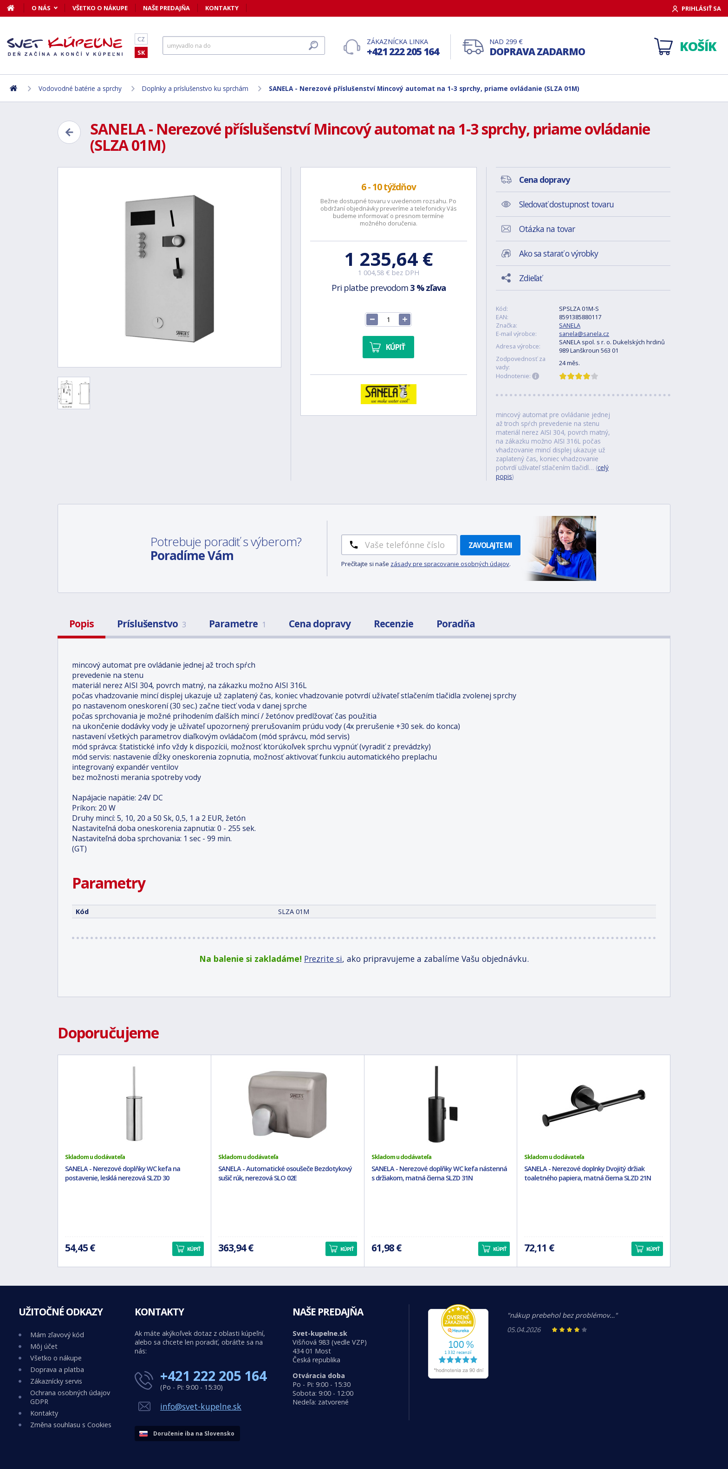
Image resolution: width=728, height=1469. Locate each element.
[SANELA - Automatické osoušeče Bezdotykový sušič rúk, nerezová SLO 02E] (287, 1104)
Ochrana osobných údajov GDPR (70, 1397)
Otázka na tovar (547, 228)
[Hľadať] (243, 45)
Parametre (237, 623)
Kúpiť (395, 347)
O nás (41, 8)
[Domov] (15, 8)
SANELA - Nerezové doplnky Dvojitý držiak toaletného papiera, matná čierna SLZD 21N (587, 1173)
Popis (81, 623)
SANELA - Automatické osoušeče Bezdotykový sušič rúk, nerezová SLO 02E (285, 1173)
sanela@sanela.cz (584, 333)
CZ (141, 39)
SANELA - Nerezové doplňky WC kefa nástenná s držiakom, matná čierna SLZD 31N (439, 1173)
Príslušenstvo (151, 623)
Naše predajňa (166, 8)
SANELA (569, 325)
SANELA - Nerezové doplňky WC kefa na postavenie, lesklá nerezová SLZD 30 (122, 1173)
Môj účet (44, 1346)
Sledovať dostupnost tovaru (566, 204)
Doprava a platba (57, 1369)
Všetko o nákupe (100, 8)
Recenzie (393, 623)
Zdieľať (530, 277)
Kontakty (222, 8)
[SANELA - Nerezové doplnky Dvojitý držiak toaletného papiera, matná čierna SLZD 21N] (593, 1104)
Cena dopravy (320, 623)
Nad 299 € (537, 47)
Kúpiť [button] (193, 1248)
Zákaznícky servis (56, 1381)
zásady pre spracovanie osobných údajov (449, 564)
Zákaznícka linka (403, 47)
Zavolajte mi (490, 545)
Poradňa (455, 623)
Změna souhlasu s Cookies (70, 1424)
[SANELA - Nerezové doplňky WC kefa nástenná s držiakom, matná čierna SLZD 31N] (440, 1104)
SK (141, 52)
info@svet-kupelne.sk (200, 1406)
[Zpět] (69, 132)
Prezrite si (323, 958)
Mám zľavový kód (57, 1334)
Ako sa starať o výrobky (558, 253)
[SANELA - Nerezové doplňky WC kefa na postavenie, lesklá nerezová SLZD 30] (134, 1104)
